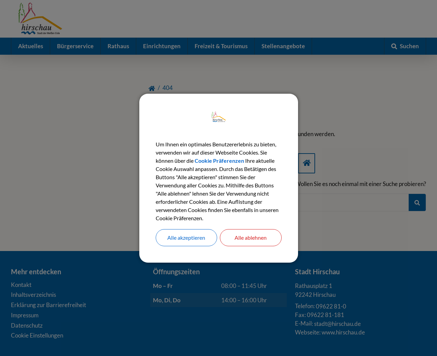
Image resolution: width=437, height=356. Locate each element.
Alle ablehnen (251, 237)
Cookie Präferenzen (219, 160)
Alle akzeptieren (186, 237)
